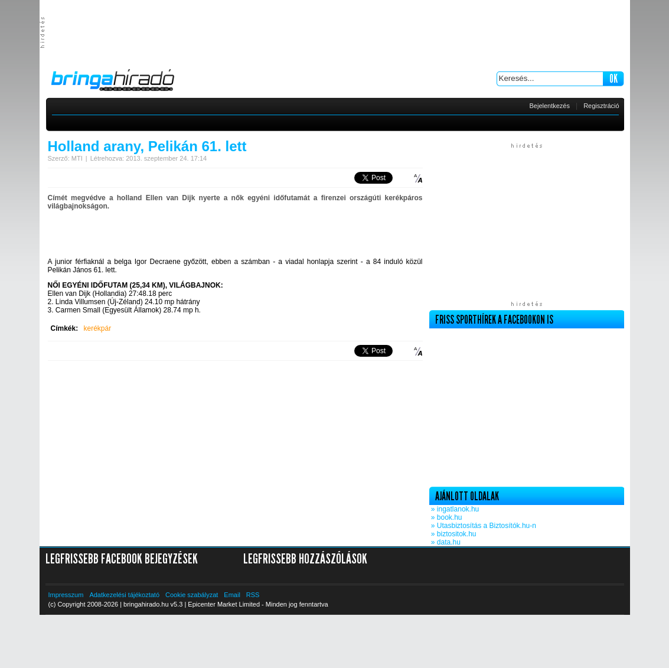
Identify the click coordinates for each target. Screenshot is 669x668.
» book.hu (445, 517)
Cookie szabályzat (191, 594)
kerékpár (98, 328)
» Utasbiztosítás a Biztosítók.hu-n (482, 526)
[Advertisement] (335, 32)
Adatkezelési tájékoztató (124, 594)
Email (232, 594)
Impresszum (66, 594)
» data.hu (445, 542)
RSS (253, 594)
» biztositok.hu (453, 534)
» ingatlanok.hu (454, 509)
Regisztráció (601, 105)
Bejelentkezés (550, 105)
